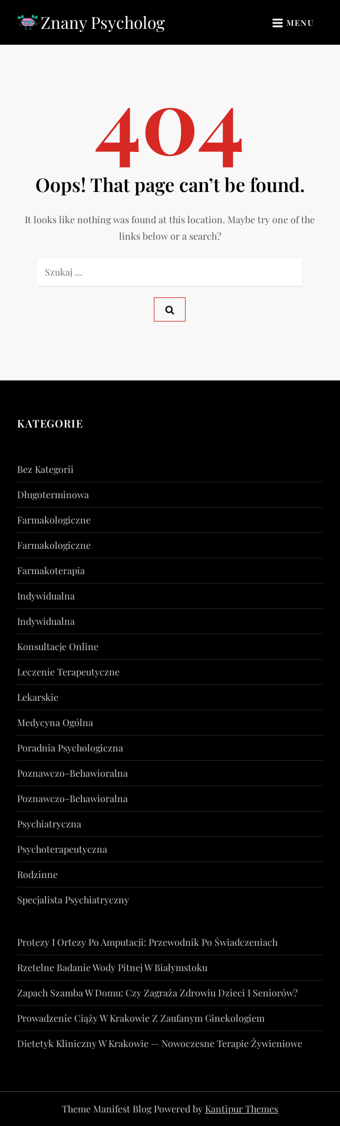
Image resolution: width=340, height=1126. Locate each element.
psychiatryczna (49, 823)
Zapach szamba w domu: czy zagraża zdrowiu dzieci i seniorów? (157, 992)
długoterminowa (53, 494)
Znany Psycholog (103, 22)
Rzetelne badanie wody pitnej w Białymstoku (112, 967)
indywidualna (46, 596)
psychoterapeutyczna (62, 849)
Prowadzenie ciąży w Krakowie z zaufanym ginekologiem (141, 1018)
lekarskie (37, 697)
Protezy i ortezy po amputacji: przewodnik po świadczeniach (147, 942)
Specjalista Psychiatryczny (73, 899)
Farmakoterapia (51, 570)
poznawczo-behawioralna (72, 773)
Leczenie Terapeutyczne (68, 671)
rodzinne (37, 874)
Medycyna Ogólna (55, 722)
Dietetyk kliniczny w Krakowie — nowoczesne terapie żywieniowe (159, 1043)
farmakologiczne (54, 520)
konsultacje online (57, 646)
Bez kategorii (45, 469)
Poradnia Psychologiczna (70, 747)
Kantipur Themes (241, 1108)
